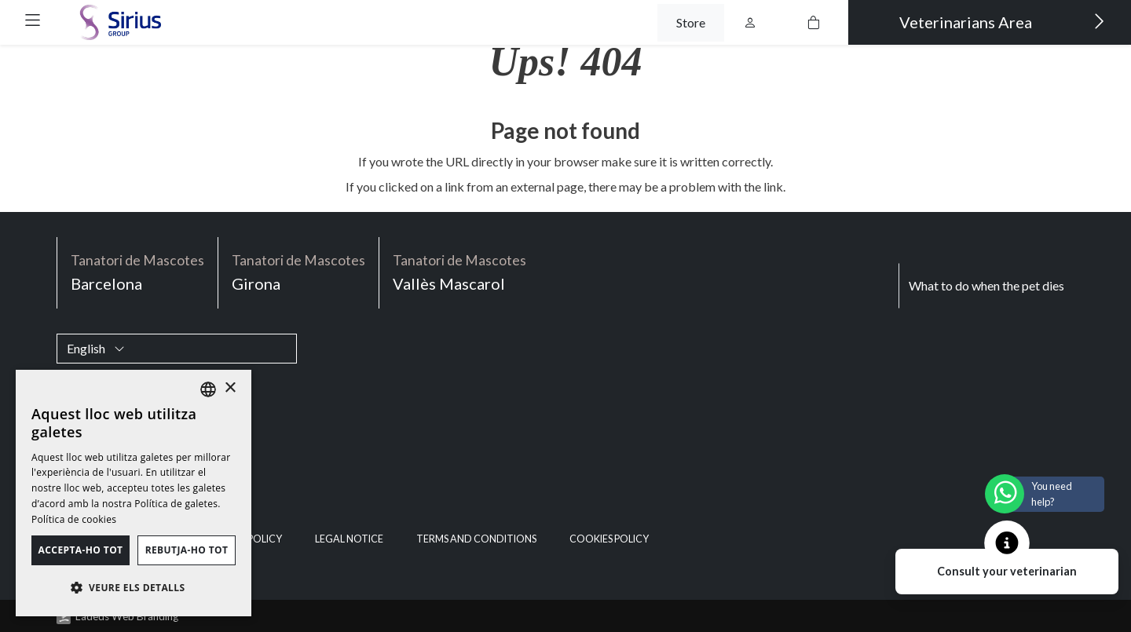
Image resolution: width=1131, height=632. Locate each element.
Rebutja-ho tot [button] (187, 550)
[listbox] (208, 389)
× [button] (230, 388)
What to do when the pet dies (986, 285)
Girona (298, 271)
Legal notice (349, 539)
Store (690, 22)
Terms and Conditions (476, 539)
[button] (33, 20)
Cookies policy (609, 539)
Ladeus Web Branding (126, 616)
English (96, 348)
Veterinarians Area (1002, 21)
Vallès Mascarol (459, 271)
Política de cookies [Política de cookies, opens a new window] (73, 519)
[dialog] (133, 493)
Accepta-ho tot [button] (80, 550)
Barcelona (137, 271)
